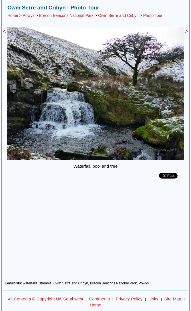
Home (12, 15)
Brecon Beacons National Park (66, 15)
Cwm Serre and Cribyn (118, 15)
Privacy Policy (129, 298)
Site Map (172, 298)
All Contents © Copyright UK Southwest (45, 298)
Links (153, 298)
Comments (99, 298)
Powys (28, 15)
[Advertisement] (95, 232)
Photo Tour (152, 15)
